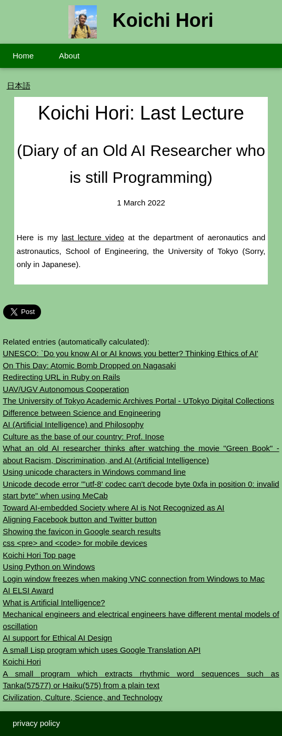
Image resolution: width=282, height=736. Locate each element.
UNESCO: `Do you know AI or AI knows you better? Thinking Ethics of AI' (130, 353)
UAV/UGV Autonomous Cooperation (66, 389)
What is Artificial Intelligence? (54, 602)
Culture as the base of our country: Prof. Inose (83, 436)
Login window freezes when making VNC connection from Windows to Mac (134, 578)
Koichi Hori (22, 661)
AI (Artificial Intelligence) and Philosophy (73, 424)
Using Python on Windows (49, 566)
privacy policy (36, 723)
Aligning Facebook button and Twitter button (79, 519)
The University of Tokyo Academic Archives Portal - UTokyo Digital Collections (138, 400)
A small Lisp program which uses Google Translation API (101, 649)
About (69, 55)
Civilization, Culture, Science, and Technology (82, 697)
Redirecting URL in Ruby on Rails (61, 376)
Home (23, 55)
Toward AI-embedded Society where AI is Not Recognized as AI (113, 507)
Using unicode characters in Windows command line (94, 471)
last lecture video (93, 237)
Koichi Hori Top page (39, 555)
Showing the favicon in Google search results (81, 531)
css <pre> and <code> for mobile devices (75, 542)
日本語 (19, 85)
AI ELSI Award (28, 590)
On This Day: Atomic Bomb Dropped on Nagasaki (89, 365)
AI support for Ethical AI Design (57, 637)
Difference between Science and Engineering (81, 412)
